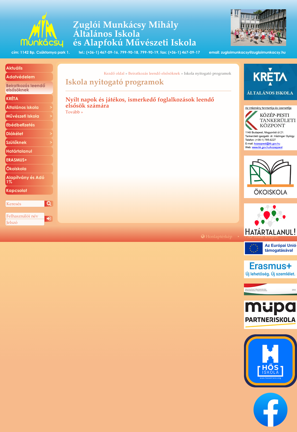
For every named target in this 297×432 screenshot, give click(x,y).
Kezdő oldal (114, 73)
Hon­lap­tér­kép (216, 236)
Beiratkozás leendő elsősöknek (154, 73)
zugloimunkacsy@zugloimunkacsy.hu (253, 52)
